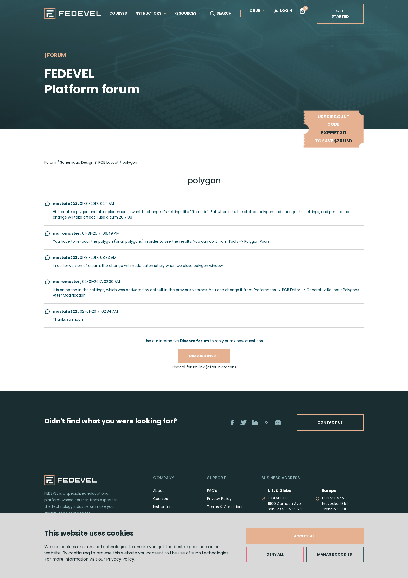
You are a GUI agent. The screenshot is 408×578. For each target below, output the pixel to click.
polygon (130, 162)
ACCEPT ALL (305, 536)
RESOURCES (188, 13)
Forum (50, 162)
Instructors (163, 506)
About (158, 490)
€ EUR (257, 10)
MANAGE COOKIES (334, 554)
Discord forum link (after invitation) (204, 367)
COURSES (118, 13)
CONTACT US (329, 422)
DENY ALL (275, 554)
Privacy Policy (120, 559)
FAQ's (212, 490)
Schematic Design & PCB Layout (89, 162)
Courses (160, 498)
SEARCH (220, 13)
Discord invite (204, 355)
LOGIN (282, 11)
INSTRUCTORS (150, 13)
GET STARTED (340, 13)
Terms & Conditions (225, 506)
